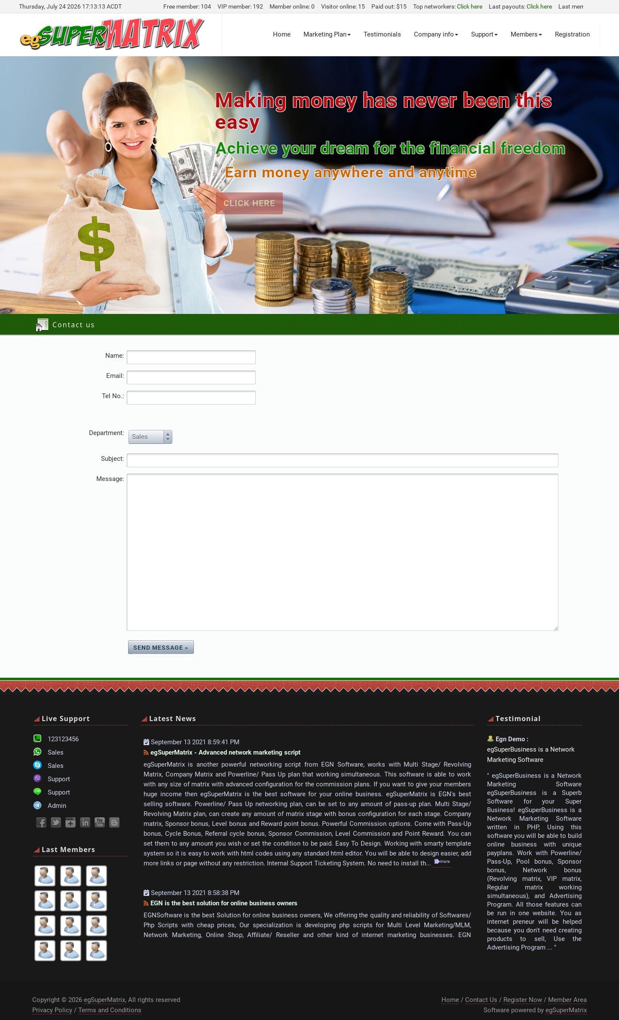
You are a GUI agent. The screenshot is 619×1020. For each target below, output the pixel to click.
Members (526, 34)
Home (282, 34)
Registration (572, 34)
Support (484, 34)
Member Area (567, 987)
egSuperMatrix (104, 987)
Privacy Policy (52, 997)
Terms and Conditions (109, 997)
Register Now (522, 987)
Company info (436, 34)
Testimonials (382, 34)
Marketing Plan (327, 34)
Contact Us (481, 987)
